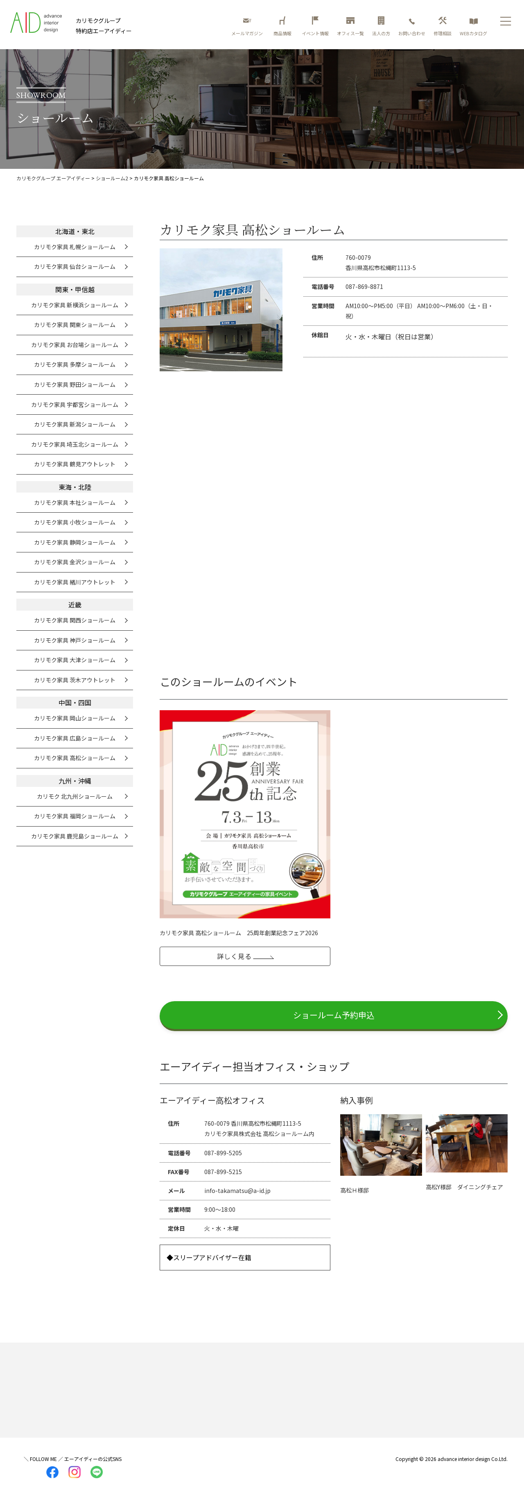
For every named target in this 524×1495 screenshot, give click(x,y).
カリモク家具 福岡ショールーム (74, 816)
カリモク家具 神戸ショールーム (74, 640)
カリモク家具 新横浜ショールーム (74, 305)
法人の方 (381, 26)
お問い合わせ (411, 26)
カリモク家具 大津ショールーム (74, 660)
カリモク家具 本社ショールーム (74, 502)
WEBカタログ (473, 26)
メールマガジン (247, 26)
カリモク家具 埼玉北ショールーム (74, 444)
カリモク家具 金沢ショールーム (74, 562)
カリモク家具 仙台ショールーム (74, 266)
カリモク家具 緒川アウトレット (74, 582)
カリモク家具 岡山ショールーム (74, 718)
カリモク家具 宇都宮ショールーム (74, 404)
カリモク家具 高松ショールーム (74, 758)
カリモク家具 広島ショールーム (74, 738)
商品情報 (283, 26)
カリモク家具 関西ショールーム (74, 620)
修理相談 (443, 26)
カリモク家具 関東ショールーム (74, 324)
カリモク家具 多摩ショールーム (74, 364)
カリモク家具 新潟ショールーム (74, 424)
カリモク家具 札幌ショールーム (74, 247)
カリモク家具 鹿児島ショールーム (74, 836)
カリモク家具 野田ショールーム (74, 384)
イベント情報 (315, 26)
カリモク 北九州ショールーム (75, 796)
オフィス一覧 (350, 26)
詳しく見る (234, 956)
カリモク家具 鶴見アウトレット (74, 464)
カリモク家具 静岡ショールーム (74, 542)
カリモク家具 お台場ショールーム (74, 345)
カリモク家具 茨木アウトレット (74, 680)
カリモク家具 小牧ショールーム (74, 522)
